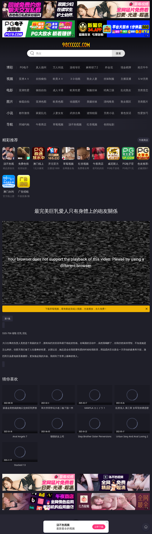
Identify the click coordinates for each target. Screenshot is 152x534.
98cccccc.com (76, 45)
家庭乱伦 (41, 113)
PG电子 (24, 67)
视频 (10, 78)
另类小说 (109, 113)
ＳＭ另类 (143, 79)
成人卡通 (58, 90)
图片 (10, 101)
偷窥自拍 (24, 101)
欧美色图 (58, 101)
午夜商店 (41, 124)
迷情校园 (92, 113)
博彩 (10, 67)
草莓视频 (58, 124)
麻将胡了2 (92, 67)
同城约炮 (24, 124)
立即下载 (98, 526)
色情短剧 (109, 124)
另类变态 (143, 90)
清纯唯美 (109, 101)
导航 (10, 124)
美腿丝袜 (92, 101)
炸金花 (109, 67)
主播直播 (126, 79)
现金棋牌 (126, 67)
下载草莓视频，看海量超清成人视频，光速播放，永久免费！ (96, 309)
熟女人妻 (92, 79)
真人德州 (41, 67)
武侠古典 (75, 113)
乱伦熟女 (126, 90)
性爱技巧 (143, 113)
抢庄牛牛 (143, 67)
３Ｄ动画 (75, 79)
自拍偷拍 (41, 79)
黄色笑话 (126, 113)
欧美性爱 (75, 90)
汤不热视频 (75, 124)
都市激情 (24, 113)
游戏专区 (75, 67)
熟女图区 (126, 101)
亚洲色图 (41, 101)
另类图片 (143, 101)
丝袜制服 (109, 79)
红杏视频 (92, 124)
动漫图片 (75, 101)
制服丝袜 (92, 90)
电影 (10, 90)
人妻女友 (58, 113)
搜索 (118, 53)
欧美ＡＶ (58, 79)
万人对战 (58, 67)
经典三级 (109, 90)
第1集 (7, 318)
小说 (10, 113)
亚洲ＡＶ (24, 79)
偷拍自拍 (41, 90)
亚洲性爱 (24, 90)
